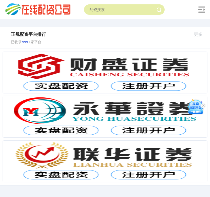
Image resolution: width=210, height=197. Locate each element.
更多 (200, 34)
